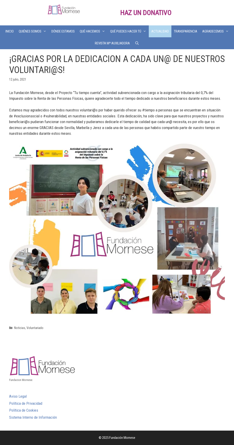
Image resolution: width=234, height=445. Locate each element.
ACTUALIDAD (160, 31)
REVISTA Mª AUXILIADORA (112, 43)
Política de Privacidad (25, 403)
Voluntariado (35, 328)
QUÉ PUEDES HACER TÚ (129, 31)
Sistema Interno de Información (33, 417)
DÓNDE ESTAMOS (63, 31)
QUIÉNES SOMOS (34, 31)
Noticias (19, 328)
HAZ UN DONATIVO (145, 13)
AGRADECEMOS (216, 31)
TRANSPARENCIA (185, 31)
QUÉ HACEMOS (94, 31)
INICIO (9, 31)
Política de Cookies (23, 410)
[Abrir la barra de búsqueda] (137, 43)
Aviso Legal (18, 396)
